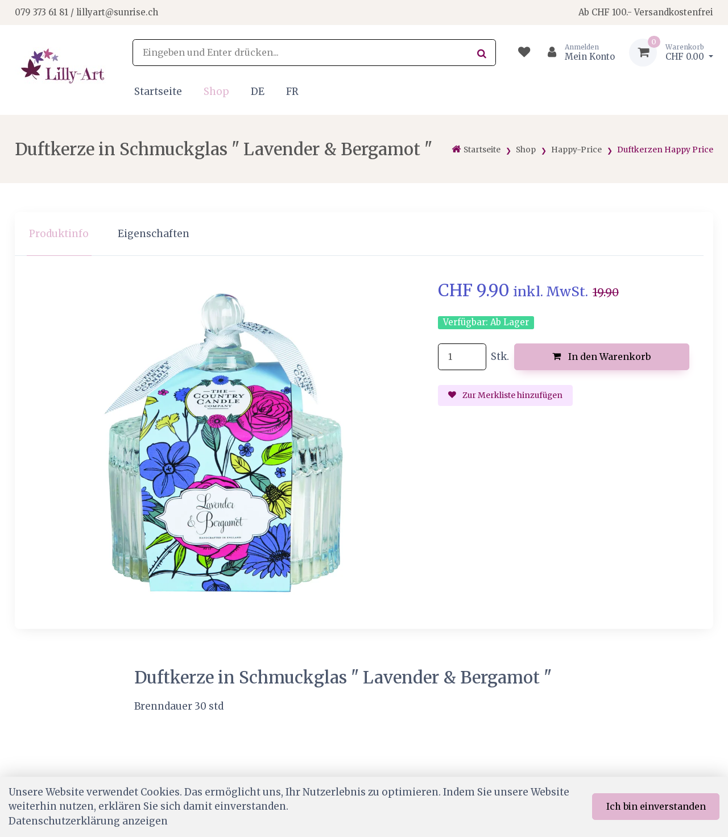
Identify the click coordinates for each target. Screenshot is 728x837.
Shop (216, 91)
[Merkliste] (524, 53)
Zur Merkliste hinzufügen (505, 395)
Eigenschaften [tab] (153, 233)
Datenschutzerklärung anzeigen (88, 821)
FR (292, 91)
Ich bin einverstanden (656, 806)
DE (257, 91)
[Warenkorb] (671, 53)
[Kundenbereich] (576, 53)
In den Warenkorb (601, 356)
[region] (364, 234)
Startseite (158, 91)
